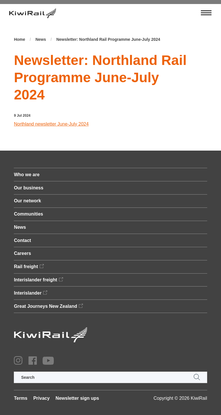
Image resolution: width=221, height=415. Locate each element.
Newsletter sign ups (77, 398)
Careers (22, 253)
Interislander (27, 293)
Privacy (41, 398)
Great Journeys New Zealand (45, 306)
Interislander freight (35, 279)
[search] (110, 377)
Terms (20, 398)
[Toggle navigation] (206, 13)
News (40, 39)
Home (19, 39)
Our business (28, 187)
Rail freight (26, 266)
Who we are (26, 174)
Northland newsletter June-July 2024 (51, 124)
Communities (28, 214)
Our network (27, 200)
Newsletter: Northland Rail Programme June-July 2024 (108, 39)
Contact (22, 240)
